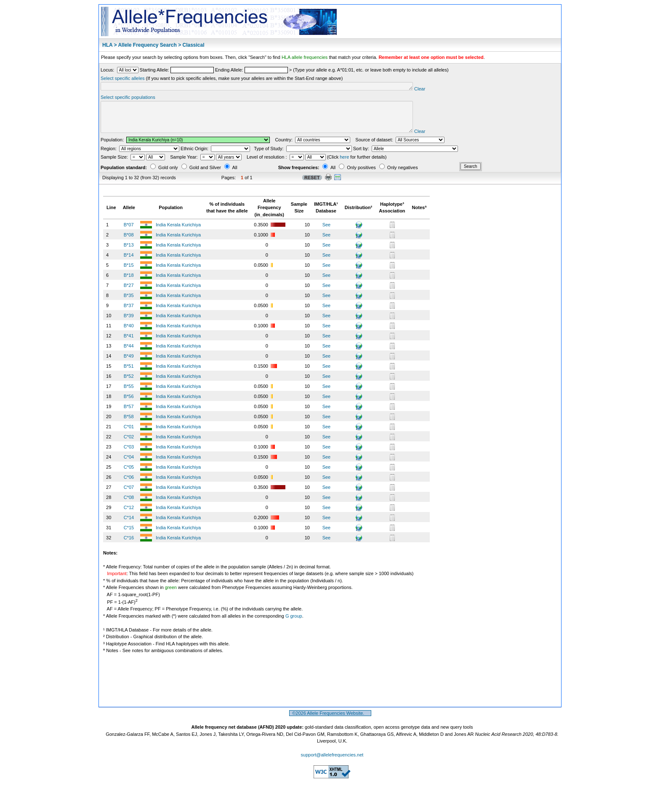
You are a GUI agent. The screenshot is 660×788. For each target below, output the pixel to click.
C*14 (129, 525)
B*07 (129, 232)
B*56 (129, 403)
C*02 (129, 444)
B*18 (129, 282)
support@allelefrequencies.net (332, 762)
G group (293, 623)
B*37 (129, 313)
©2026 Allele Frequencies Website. (330, 720)
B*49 (129, 363)
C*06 (129, 484)
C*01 (129, 434)
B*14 (129, 262)
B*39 (129, 323)
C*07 (129, 494)
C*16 (129, 545)
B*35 (129, 302)
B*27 (129, 292)
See (326, 232)
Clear (452, 90)
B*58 (129, 424)
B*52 (129, 383)
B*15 (129, 272)
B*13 (129, 252)
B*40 (129, 333)
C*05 (129, 474)
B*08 (129, 242)
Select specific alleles (123, 78)
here (344, 164)
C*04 (129, 464)
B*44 (129, 353)
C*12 (129, 514)
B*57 (129, 414)
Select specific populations (128, 98)
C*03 (129, 454)
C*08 (129, 504)
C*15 (129, 535)
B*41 (129, 343)
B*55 (129, 393)
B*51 (129, 373)
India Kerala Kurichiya (179, 232)
